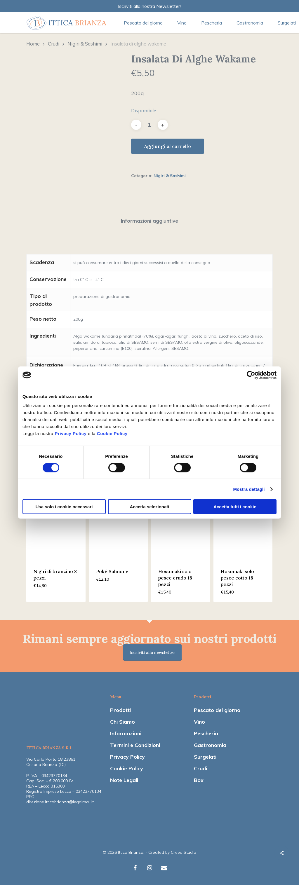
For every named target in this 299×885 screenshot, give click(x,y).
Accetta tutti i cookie (234, 506)
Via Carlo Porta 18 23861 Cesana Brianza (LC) (50, 762)
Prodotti (120, 710)
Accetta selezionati (149, 506)
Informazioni (125, 733)
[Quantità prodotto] (149, 125)
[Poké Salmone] (118, 530)
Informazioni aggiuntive (149, 221)
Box (199, 780)
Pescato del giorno (217, 710)
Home (33, 44)
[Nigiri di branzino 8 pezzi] (56, 530)
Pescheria (206, 733)
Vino (199, 721)
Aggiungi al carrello (167, 146)
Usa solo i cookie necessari (64, 506)
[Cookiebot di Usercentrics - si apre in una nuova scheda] (251, 375)
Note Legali (124, 780)
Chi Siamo (122, 721)
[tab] (149, 221)
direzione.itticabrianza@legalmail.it (60, 801)
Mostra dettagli (249, 488)
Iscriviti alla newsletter (152, 652)
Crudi (53, 44)
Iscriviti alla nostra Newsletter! (149, 6)
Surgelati (205, 756)
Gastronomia (210, 745)
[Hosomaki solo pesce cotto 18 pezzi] (243, 530)
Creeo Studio (183, 852)
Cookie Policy (112, 433)
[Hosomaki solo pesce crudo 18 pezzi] (180, 530)
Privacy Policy (71, 433)
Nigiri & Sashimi (84, 44)
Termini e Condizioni (135, 745)
